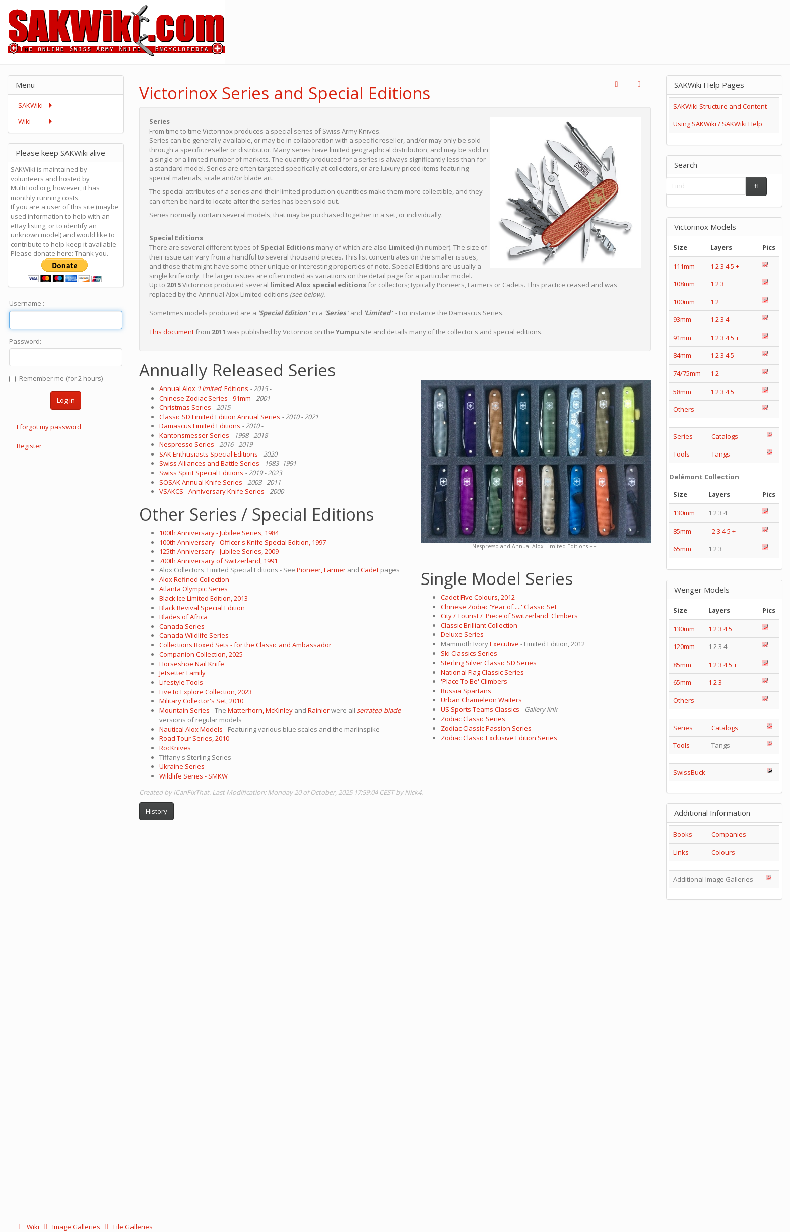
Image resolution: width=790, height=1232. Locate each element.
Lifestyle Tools (181, 682)
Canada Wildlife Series (194, 635)
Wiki (28, 1226)
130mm (684, 512)
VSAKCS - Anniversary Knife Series (212, 491)
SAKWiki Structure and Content (720, 106)
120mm (684, 646)
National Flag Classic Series (482, 672)
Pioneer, (309, 569)
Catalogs (724, 436)
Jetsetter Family (182, 672)
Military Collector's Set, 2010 (201, 700)
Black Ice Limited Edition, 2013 (203, 598)
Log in (66, 400)
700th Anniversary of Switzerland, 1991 (218, 560)
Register (29, 445)
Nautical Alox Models (191, 729)
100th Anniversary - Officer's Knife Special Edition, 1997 (242, 542)
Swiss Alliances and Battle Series (209, 463)
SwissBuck (689, 772)
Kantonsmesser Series (194, 435)
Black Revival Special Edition (202, 607)
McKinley (279, 710)
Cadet (370, 569)
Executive (505, 644)
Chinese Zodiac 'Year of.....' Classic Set (499, 606)
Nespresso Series (186, 444)
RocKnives (175, 747)
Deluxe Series (462, 634)
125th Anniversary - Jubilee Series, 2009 (219, 551)
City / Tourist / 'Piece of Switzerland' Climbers (509, 615)
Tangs (720, 454)
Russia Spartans (466, 690)
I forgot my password (49, 426)
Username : (26, 303)
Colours (723, 852)
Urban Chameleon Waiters (481, 699)
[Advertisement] (606, 22)
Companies (728, 834)
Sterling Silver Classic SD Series (489, 662)
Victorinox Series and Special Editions (284, 93)
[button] (616, 84)
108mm (684, 283)
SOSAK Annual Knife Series (200, 482)
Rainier (319, 710)
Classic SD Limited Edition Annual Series (219, 416)
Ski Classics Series (469, 653)
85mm (682, 531)
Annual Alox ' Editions (203, 388)
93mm (682, 319)
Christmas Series (185, 407)
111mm (684, 266)
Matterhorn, (246, 710)
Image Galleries (71, 1226)
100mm (684, 301)
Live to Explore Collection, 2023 (205, 691)
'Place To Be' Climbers (474, 681)
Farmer (335, 569)
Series (683, 436)
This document (171, 331)
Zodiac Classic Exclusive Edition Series (499, 737)
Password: (25, 341)
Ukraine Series (182, 766)
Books (682, 834)
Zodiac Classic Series (473, 718)
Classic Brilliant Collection (479, 625)
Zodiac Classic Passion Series (486, 728)
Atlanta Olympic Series (193, 588)
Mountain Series (184, 710)
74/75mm (687, 373)
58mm (682, 391)
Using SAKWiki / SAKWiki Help (717, 123)
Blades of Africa (183, 616)
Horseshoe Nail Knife (191, 663)
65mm (682, 548)
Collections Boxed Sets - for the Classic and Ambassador (245, 645)
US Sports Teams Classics (480, 709)
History (156, 811)
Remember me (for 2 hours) (56, 378)
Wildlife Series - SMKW (193, 776)
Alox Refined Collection (194, 579)
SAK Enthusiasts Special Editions (208, 454)
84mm (682, 355)
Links (681, 852)
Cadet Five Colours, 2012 (478, 597)
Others (683, 409)
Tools (681, 454)
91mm (682, 337)
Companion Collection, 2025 (201, 654)
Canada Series (182, 626)
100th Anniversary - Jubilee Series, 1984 (219, 532)
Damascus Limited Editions (199, 425)
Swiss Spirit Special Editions (201, 472)
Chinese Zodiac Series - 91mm (205, 398)
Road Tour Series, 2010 (194, 738)
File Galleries (127, 1226)
